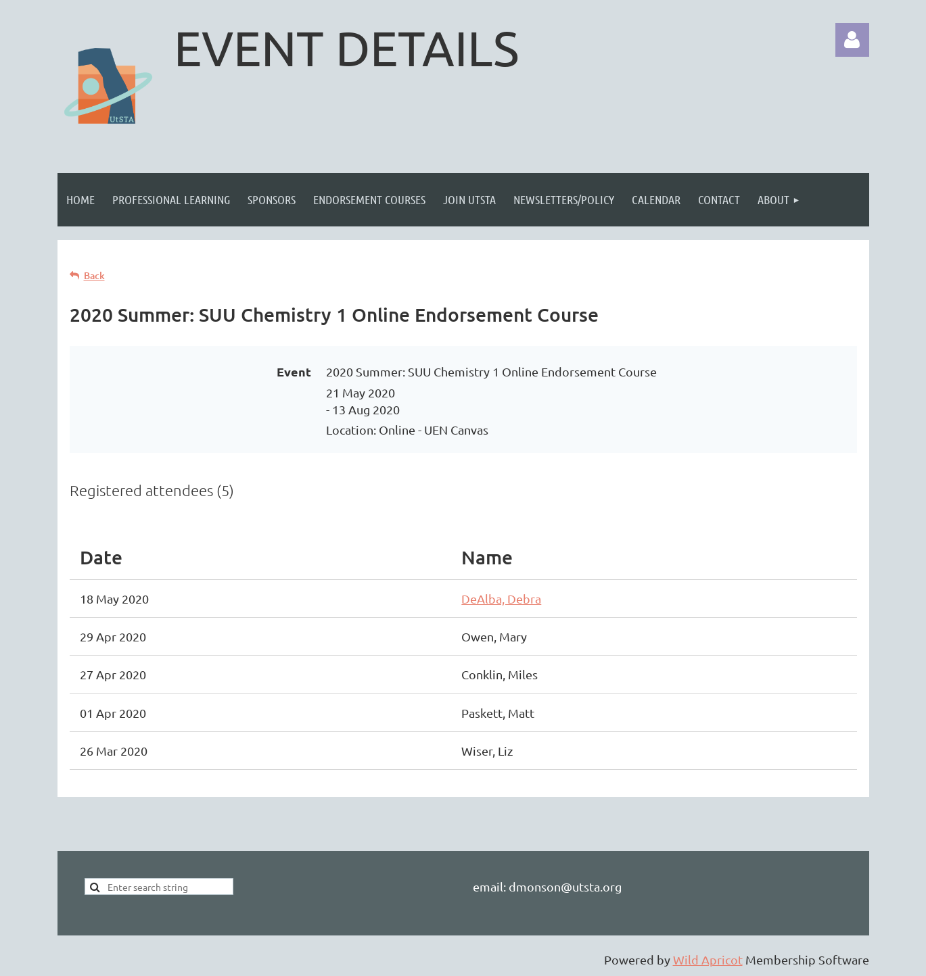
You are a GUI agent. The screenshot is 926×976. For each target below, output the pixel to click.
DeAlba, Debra (501, 598)
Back (94, 275)
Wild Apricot (708, 959)
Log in (852, 40)
